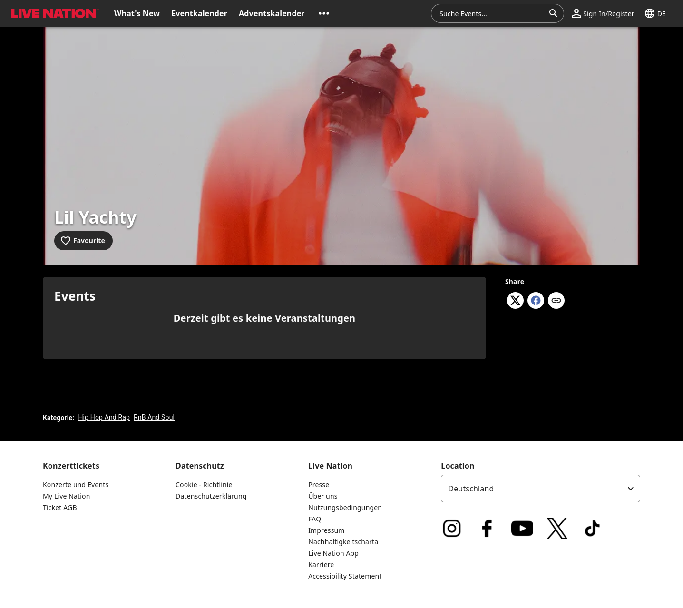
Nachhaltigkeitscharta (343, 541)
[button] (324, 13)
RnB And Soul (154, 417)
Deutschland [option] (471, 488)
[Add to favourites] (83, 240)
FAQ (314, 518)
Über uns (322, 495)
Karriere (321, 564)
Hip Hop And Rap (104, 417)
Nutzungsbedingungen (345, 507)
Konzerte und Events (75, 484)
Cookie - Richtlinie (204, 484)
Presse (318, 484)
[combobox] (492, 13)
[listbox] (540, 488)
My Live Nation (66, 495)
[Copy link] (556, 301)
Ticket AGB (60, 507)
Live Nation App (333, 553)
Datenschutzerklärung (211, 495)
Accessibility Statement (344, 575)
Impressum (326, 530)
